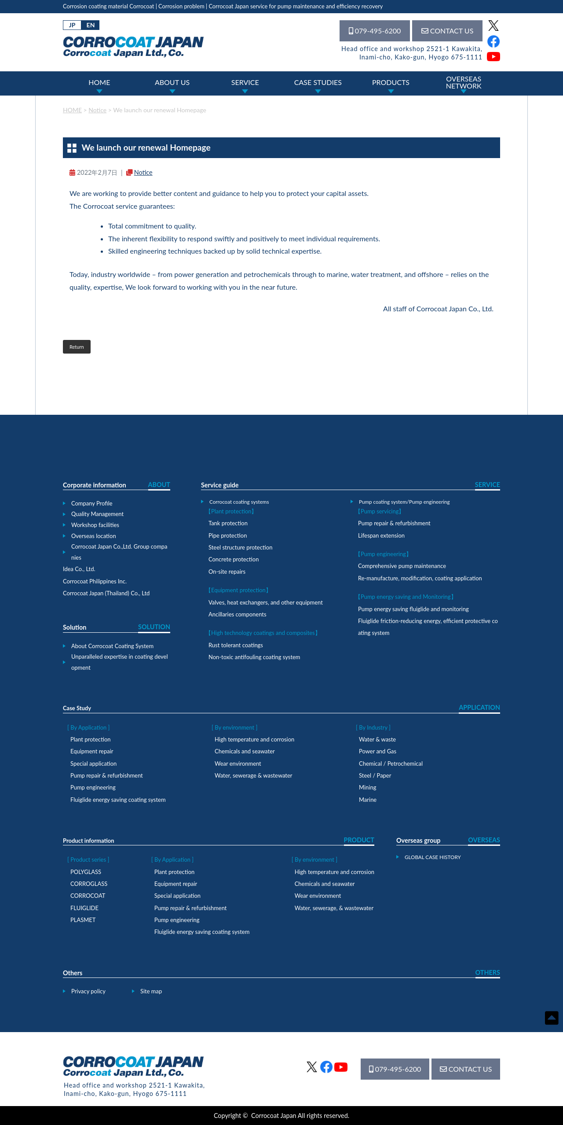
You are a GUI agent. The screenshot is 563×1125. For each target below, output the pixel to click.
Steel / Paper (375, 775)
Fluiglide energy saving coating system (118, 799)
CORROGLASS (88, 883)
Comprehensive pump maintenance (402, 565)
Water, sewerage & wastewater (253, 775)
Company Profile (92, 503)
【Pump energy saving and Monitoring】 (406, 596)
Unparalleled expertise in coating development (119, 662)
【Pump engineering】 (383, 553)
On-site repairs (226, 571)
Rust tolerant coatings (235, 645)
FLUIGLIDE (84, 907)
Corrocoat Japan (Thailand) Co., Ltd (106, 593)
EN (91, 25)
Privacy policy (88, 991)
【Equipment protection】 (238, 590)
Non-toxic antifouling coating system (254, 656)
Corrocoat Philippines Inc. (95, 581)
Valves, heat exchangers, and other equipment (265, 602)
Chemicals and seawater (245, 751)
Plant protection (90, 739)
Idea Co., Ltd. (79, 568)
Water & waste (377, 739)
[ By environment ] (234, 727)
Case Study (77, 708)
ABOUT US (172, 82)
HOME (99, 82)
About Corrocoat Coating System (112, 645)
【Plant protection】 (231, 511)
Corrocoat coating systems (239, 501)
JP (72, 25)
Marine (368, 799)
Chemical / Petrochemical (391, 763)
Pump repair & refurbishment (394, 523)
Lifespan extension (381, 535)
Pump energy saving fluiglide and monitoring (413, 608)
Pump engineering (93, 787)
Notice (143, 172)
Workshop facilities (95, 524)
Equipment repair (91, 751)
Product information (88, 840)
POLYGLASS (85, 871)
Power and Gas (377, 751)
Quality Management (97, 513)
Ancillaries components (237, 614)
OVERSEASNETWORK (464, 82)
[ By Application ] (88, 727)
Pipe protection (227, 535)
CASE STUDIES (318, 82)
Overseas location (93, 535)
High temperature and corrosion (254, 739)
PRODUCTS (390, 82)
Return (76, 347)
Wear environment (238, 763)
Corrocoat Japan (273, 1115)
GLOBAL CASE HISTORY (433, 857)
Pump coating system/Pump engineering (404, 501)
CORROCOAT (87, 895)
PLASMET (82, 919)
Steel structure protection (240, 547)
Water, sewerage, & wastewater (334, 907)
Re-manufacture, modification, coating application (420, 578)
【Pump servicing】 (379, 511)
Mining (367, 787)
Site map (151, 991)
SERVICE (245, 82)
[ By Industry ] (373, 727)
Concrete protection (233, 559)
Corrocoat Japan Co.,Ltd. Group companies (119, 552)
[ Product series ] (88, 859)
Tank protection (228, 523)
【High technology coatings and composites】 (263, 632)
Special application (93, 763)
